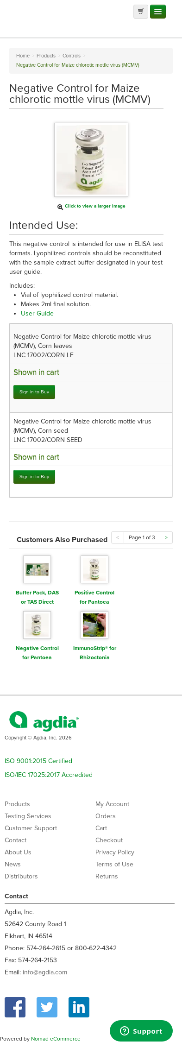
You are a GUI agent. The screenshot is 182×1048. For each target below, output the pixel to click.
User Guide (37, 313)
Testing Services (28, 816)
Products (17, 804)
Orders (105, 816)
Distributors (21, 876)
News (13, 864)
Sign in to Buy (34, 392)
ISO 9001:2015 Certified (38, 761)
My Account (112, 804)
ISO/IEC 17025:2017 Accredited (49, 775)
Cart (101, 828)
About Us (18, 852)
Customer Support (31, 828)
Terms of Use (114, 864)
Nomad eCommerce (56, 1038)
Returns (106, 876)
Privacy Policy (114, 852)
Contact (15, 840)
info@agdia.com (45, 972)
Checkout (109, 840)
